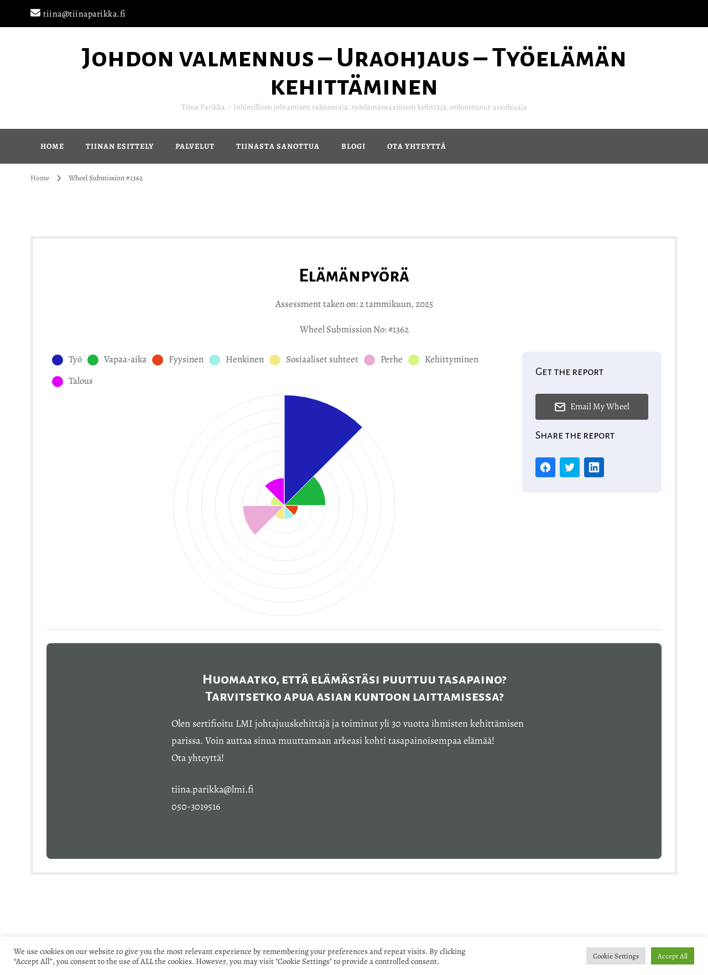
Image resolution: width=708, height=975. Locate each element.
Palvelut (195, 146)
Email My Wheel (591, 406)
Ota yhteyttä (416, 146)
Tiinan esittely (120, 146)
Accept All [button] (673, 956)
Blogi (353, 146)
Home (52, 146)
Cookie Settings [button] (616, 956)
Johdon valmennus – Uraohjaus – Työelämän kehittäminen (354, 72)
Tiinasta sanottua (278, 146)
